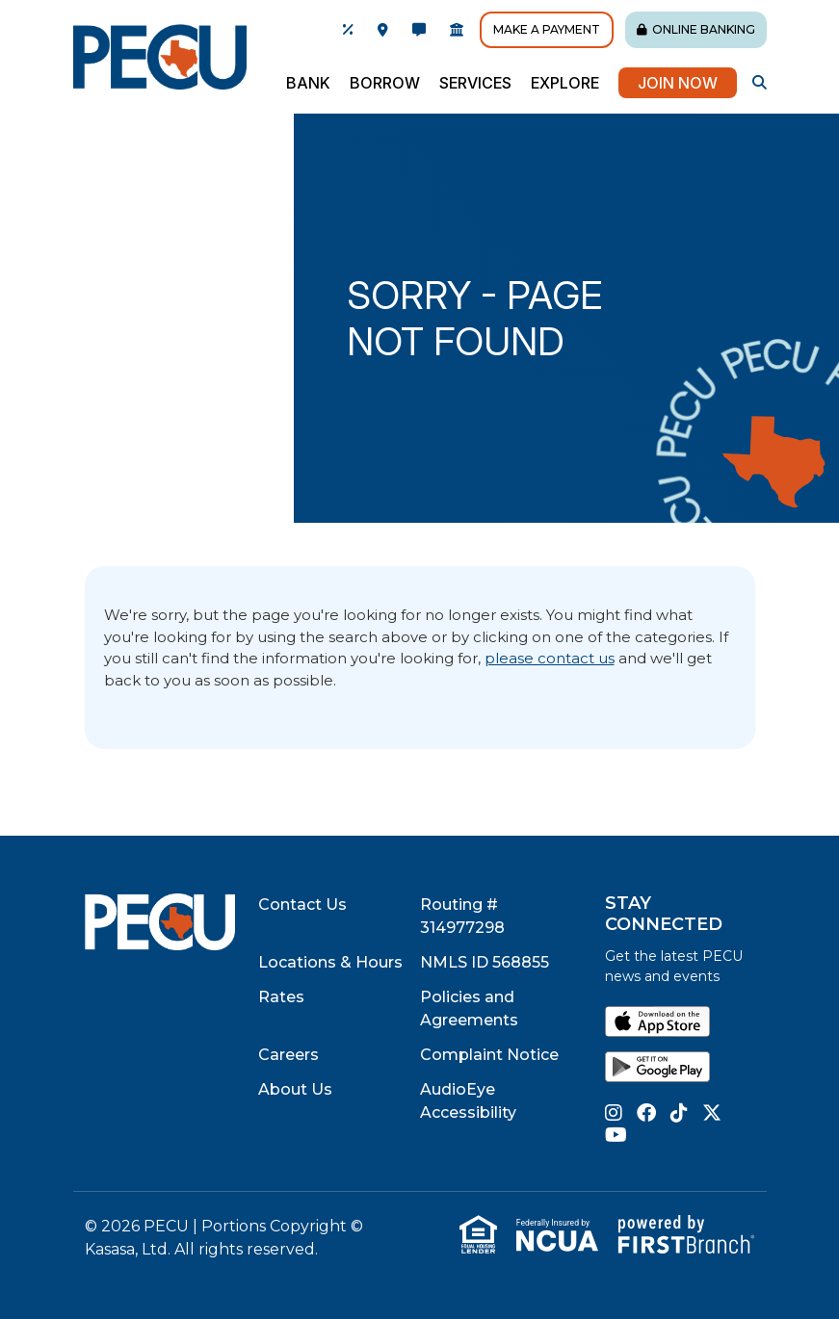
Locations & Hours (330, 962)
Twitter (711, 1113)
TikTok (679, 1113)
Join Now (678, 82)
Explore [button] (565, 82)
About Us (295, 1089)
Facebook (646, 1113)
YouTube (616, 1135)
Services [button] (475, 82)
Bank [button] (308, 82)
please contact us (550, 658)
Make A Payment (546, 29)
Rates (281, 997)
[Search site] (759, 82)
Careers (288, 1055)
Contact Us (302, 904)
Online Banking (703, 29)
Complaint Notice (489, 1055)
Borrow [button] (385, 82)
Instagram (613, 1113)
